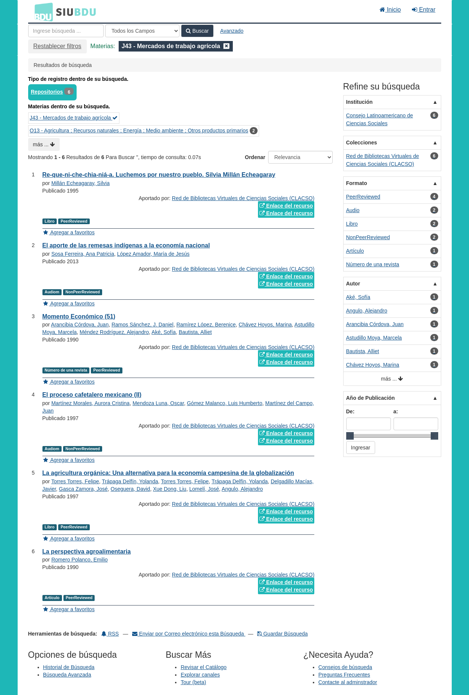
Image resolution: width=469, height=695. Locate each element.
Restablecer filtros (57, 46)
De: (350, 411)
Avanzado (231, 31)
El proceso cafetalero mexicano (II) (92, 395)
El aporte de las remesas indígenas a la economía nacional (126, 245)
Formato (356, 183)
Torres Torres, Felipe (75, 481)
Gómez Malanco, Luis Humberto (224, 403)
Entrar (423, 9)
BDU (41, 12)
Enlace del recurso (286, 206)
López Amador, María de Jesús (153, 254)
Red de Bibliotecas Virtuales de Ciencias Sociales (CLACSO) (243, 198)
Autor (353, 284)
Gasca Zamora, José (83, 489)
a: (396, 411)
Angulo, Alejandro (242, 489)
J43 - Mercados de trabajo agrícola (74, 118)
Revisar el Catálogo (203, 667)
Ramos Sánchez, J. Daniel (142, 325)
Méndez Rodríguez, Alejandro (114, 332)
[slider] (350, 436)
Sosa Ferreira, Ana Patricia (82, 254)
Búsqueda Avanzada (67, 675)
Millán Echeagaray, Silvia (80, 183)
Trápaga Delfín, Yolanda (130, 481)
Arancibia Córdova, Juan (80, 325)
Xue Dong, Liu (169, 489)
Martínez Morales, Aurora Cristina (90, 403)
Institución (359, 102)
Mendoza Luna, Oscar (158, 403)
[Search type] (142, 30)
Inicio (390, 9)
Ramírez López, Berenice (206, 325)
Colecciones (361, 143)
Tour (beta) (193, 682)
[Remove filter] (226, 46)
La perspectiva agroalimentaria (86, 551)
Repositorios (47, 92)
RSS (110, 634)
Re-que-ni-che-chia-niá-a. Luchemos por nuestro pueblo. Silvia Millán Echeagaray (159, 174)
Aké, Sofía (164, 332)
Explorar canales (200, 675)
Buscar (197, 31)
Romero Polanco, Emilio (79, 560)
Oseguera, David (130, 489)
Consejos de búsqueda (345, 667)
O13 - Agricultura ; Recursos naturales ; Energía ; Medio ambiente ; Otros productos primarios (139, 130)
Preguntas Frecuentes (344, 675)
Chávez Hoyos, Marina (265, 325)
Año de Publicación (370, 398)
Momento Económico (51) (79, 316)
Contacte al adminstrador (347, 682)
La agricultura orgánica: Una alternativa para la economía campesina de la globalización (168, 473)
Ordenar (255, 157)
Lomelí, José (204, 489)
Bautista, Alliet (195, 332)
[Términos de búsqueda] (66, 30)
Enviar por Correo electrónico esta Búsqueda (188, 634)
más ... (44, 144)
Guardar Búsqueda (282, 634)
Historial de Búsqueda (69, 667)
